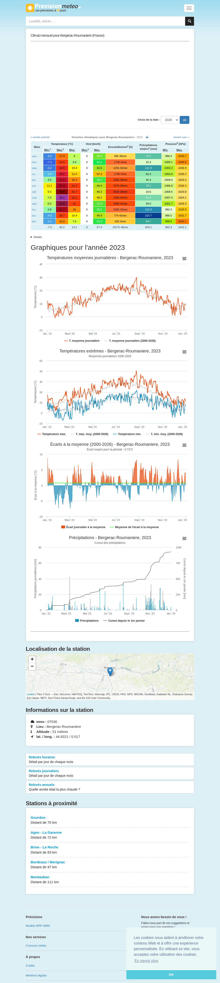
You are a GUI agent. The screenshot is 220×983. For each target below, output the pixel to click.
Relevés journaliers (110, 773)
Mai (34, 180)
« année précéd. (40, 137)
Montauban (110, 880)
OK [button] (171, 974)
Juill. (34, 192)
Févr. (34, 162)
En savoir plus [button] (146, 961)
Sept (34, 203)
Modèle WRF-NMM (38, 925)
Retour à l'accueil (53, 8)
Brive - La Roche (110, 850)
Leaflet (31, 694)
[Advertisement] (110, 78)
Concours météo (36, 945)
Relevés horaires (110, 759)
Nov (34, 215)
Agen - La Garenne (110, 835)
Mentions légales (36, 975)
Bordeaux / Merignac (110, 865)
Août (34, 197)
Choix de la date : (149, 119)
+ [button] (32, 659)
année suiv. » (181, 137)
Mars (34, 168)
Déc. (34, 221)
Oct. (34, 209)
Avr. (34, 174)
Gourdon (110, 820)
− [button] (32, 666)
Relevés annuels (110, 787)
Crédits (30, 965)
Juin (34, 186)
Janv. (34, 156)
